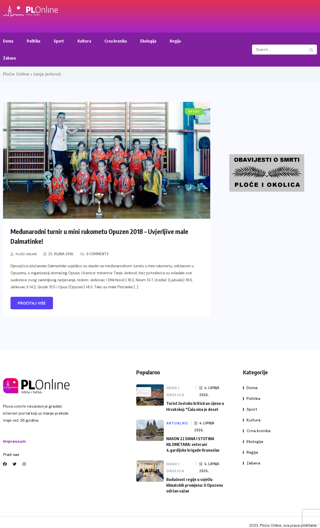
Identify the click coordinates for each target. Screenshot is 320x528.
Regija (175, 41)
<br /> (273, 120)
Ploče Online (27, 253)
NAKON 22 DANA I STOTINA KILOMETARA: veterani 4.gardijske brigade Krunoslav (195, 441)
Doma (8, 41)
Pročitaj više (32, 303)
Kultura (84, 41)
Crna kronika (115, 41)
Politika (33, 41)
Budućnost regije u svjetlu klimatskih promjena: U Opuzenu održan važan (193, 479)
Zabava (9, 58)
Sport (59, 41)
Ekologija (148, 41)
